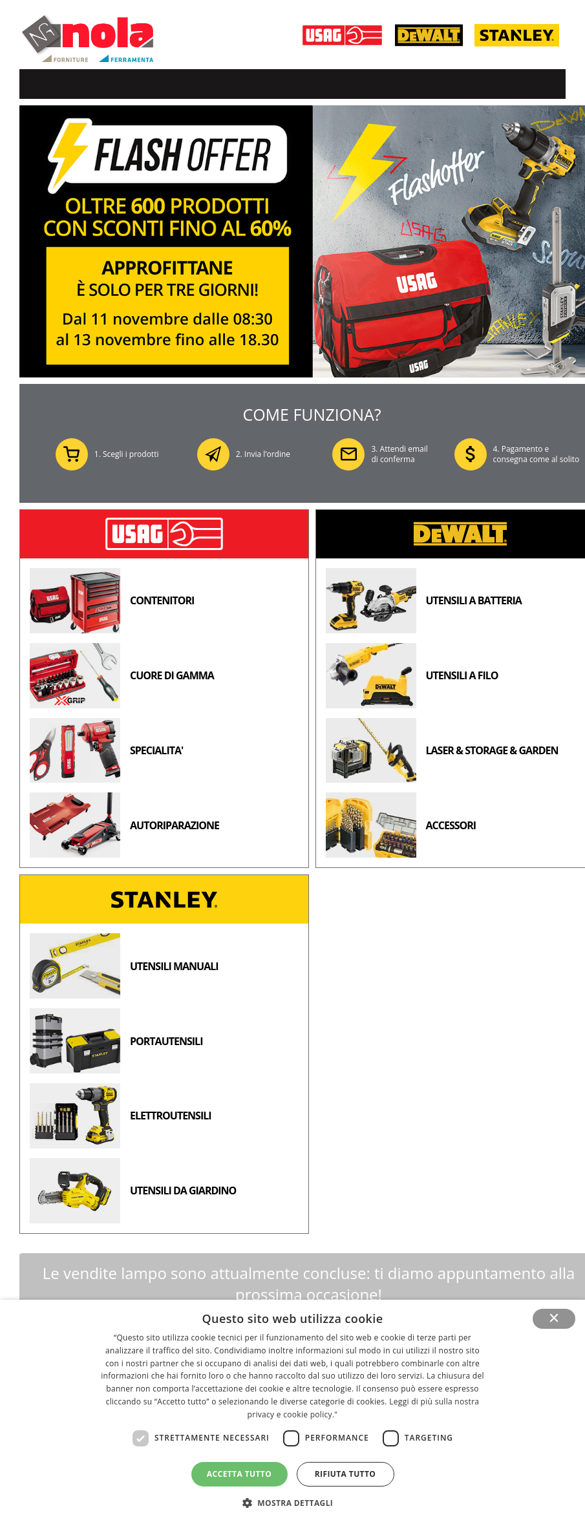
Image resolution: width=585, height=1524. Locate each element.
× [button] (554, 1318)
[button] (293, 1502)
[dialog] (292, 1412)
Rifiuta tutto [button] (345, 1473)
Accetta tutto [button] (239, 1473)
